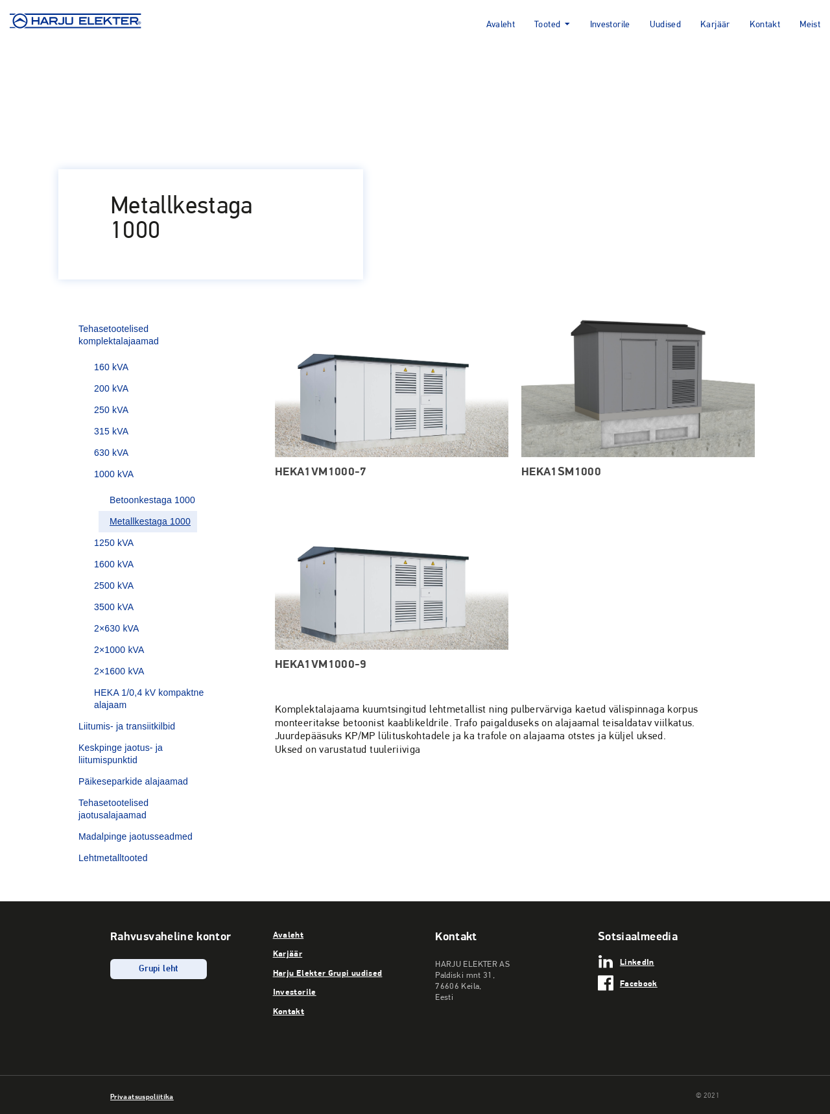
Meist (810, 25)
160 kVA (111, 367)
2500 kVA (114, 585)
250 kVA (111, 410)
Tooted (547, 25)
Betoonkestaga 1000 (152, 500)
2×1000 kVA (119, 650)
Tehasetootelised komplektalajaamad (118, 335)
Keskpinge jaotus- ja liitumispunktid (120, 753)
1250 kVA (114, 543)
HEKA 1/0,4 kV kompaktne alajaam (149, 698)
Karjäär (715, 25)
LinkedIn (637, 961)
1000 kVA (114, 474)
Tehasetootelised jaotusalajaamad (113, 809)
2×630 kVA (116, 628)
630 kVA (111, 452)
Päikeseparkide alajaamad (133, 781)
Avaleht (501, 25)
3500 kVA (114, 607)
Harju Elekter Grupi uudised (328, 972)
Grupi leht (158, 969)
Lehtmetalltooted (113, 858)
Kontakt (765, 25)
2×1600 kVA (119, 671)
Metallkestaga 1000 (150, 521)
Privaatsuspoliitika (142, 1096)
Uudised (666, 25)
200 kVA (111, 388)
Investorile (610, 25)
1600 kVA (114, 564)
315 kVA (111, 431)
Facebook (639, 983)
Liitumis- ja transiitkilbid (126, 726)
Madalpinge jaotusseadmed (135, 836)
